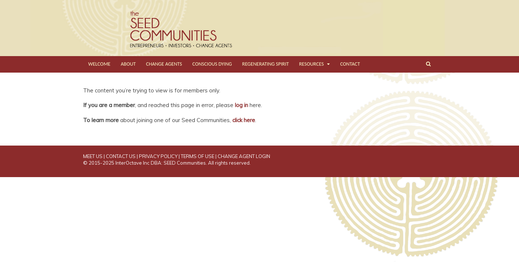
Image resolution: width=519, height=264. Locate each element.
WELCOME (99, 64)
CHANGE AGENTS (164, 64)
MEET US (93, 156)
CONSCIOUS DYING (212, 64)
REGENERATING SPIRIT (265, 64)
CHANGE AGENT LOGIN (244, 156)
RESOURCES (311, 64)
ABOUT (128, 64)
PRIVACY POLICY (158, 156)
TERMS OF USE (197, 156)
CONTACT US (121, 156)
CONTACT (350, 64)
